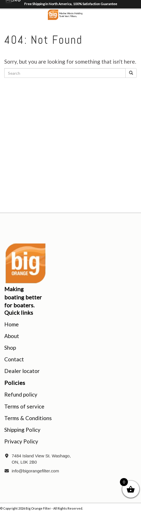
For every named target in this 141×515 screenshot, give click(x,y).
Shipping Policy (22, 429)
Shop (10, 347)
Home (11, 324)
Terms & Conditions (28, 418)
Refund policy (20, 394)
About (11, 336)
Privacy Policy (21, 441)
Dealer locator (22, 371)
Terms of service (24, 406)
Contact (14, 359)
